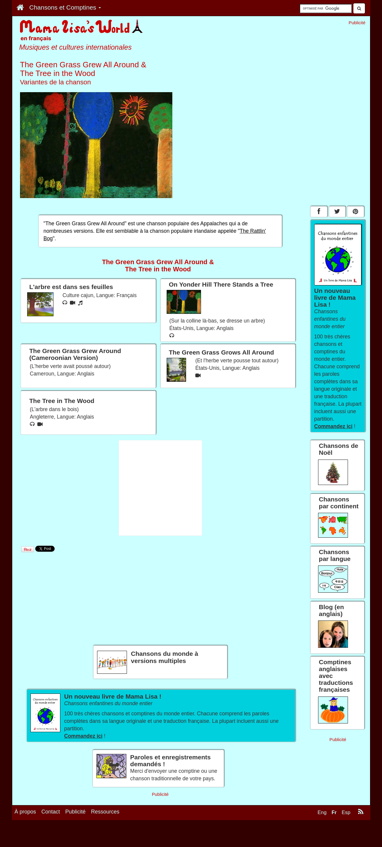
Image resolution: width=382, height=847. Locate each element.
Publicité (75, 812)
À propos (25, 812)
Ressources (105, 812)
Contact (51, 812)
